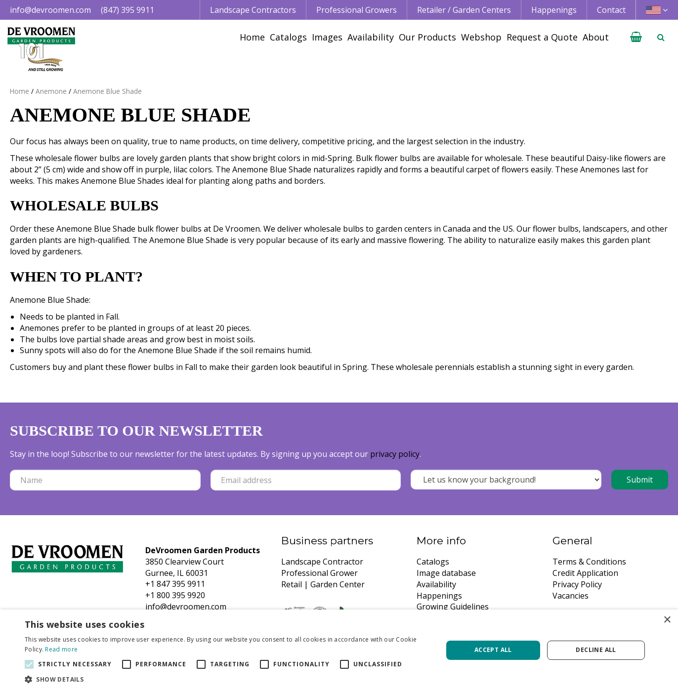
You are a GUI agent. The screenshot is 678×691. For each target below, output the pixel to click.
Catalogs (433, 561)
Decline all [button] (596, 650)
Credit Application (585, 573)
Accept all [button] (493, 650)
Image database (446, 573)
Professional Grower (319, 573)
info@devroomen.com (50, 10)
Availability (436, 584)
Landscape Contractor (322, 561)
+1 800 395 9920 (175, 595)
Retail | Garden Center (323, 584)
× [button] (667, 620)
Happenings (439, 595)
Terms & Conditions (589, 561)
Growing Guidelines (453, 606)
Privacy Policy (577, 584)
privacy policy (395, 453)
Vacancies (570, 595)
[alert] (339, 650)
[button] (227, 679)
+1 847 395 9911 (175, 583)
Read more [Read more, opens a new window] (61, 649)
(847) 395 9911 (127, 10)
